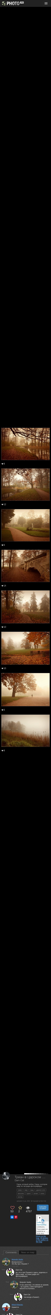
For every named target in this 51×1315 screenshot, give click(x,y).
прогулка (21, 1193)
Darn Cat (19, 1181)
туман (20, 1190)
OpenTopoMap (41, 1225)
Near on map (27, 1252)
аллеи (36, 1193)
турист (28, 1193)
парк (26, 1190)
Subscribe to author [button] (42, 1207)
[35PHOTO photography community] (12, 3)
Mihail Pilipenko (17, 1305)
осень (43, 1193)
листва (20, 1197)
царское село (40, 1190)
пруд (31, 1190)
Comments (11, 1252)
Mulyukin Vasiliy (17, 1259)
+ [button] (40, 1218)
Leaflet (39, 1222)
